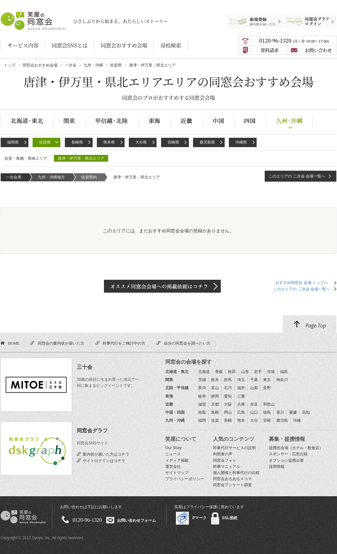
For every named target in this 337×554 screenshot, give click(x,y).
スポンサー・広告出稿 (288, 454)
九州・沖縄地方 (51, 177)
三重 (241, 396)
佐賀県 (45, 142)
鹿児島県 (207, 142)
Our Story (173, 448)
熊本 (241, 420)
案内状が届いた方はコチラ (105, 454)
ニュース (173, 454)
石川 (228, 388)
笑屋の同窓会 (13, 14)
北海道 (204, 371)
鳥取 (202, 412)
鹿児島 (282, 420)
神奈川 (282, 380)
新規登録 (252, 17)
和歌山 (269, 404)
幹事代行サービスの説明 (234, 448)
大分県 (141, 142)
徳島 (267, 412)
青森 (219, 371)
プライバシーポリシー (184, 479)
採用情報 (276, 466)
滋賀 (202, 404)
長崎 (228, 420)
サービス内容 (22, 45)
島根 (215, 412)
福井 (241, 388)
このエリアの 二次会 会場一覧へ (297, 176)
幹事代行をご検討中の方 (123, 343)
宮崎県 (173, 142)
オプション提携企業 (286, 460)
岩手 (258, 371)
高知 (306, 412)
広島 (241, 412)
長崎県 (77, 142)
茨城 (202, 380)
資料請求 (269, 50)
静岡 (215, 396)
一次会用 (13, 177)
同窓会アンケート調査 (232, 485)
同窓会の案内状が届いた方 (60, 343)
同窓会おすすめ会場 (124, 45)
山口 (254, 412)
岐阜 (202, 396)
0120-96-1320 (294, 40)
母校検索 (170, 45)
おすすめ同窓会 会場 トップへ (301, 282)
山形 (245, 371)
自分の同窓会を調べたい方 (186, 343)
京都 (215, 404)
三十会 (84, 367)
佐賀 (215, 420)
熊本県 (109, 142)
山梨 (254, 388)
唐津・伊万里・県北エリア (81, 158)
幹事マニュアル (226, 466)
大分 (254, 420)
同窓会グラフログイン (305, 17)
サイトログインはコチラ (103, 460)
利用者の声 (222, 454)
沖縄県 (241, 142)
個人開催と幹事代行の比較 (236, 472)
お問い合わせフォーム (136, 520)
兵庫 (241, 404)
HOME (12, 343)
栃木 (215, 380)
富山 (215, 388)
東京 (267, 380)
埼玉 (241, 380)
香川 (280, 412)
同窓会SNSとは (69, 45)
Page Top (309, 324)
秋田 (232, 371)
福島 (284, 371)
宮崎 (267, 420)
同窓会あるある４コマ (232, 479)
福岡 (202, 420)
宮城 (271, 371)
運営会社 (173, 466)
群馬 (228, 380)
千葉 (254, 380)
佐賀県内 (89, 177)
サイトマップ (177, 472)
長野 (267, 388)
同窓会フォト (224, 460)
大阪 (228, 404)
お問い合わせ (318, 50)
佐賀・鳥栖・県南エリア (26, 158)
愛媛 (293, 412)
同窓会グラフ (92, 430)
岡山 (228, 412)
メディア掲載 (177, 460)
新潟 (202, 388)
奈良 (254, 404)
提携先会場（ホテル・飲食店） (296, 448)
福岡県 (13, 142)
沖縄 (297, 420)
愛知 (228, 396)
